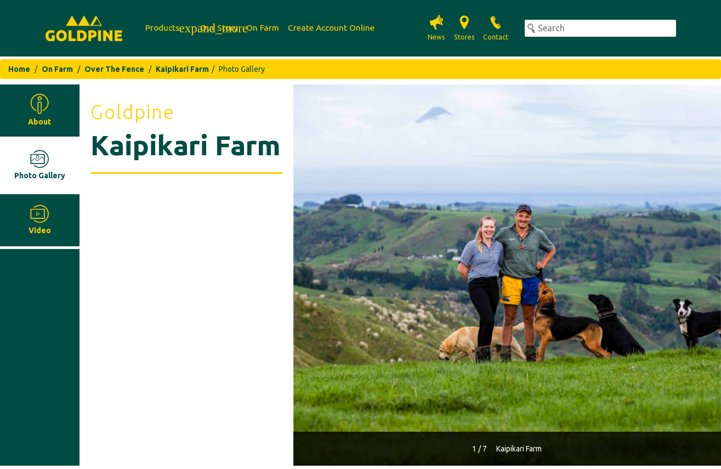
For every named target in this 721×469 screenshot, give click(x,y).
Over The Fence (114, 69)
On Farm (262, 27)
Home (19, 69)
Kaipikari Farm (182, 69)
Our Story (219, 27)
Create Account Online (331, 27)
